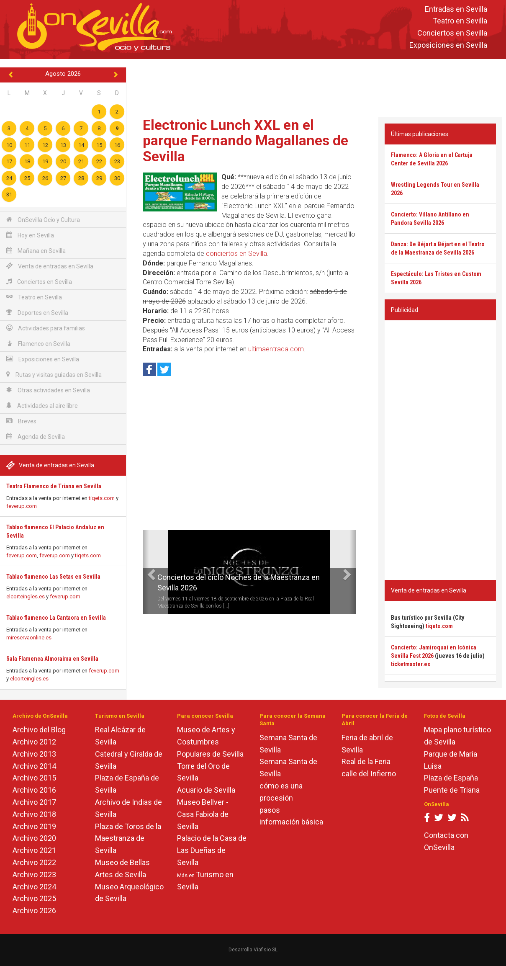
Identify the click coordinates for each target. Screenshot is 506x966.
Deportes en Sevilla (37, 312)
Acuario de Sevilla (206, 790)
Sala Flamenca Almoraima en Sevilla (52, 658)
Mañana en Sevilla (36, 250)
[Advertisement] (316, 86)
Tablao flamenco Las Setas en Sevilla (53, 576)
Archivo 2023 (34, 874)
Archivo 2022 (34, 862)
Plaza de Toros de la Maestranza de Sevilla (128, 838)
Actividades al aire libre (42, 405)
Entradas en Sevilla (456, 9)
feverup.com (21, 506)
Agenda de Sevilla (35, 436)
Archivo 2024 (34, 886)
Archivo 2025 (34, 898)
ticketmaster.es (410, 664)
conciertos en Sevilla (236, 254)
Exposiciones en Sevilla (448, 45)
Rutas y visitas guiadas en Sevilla (54, 374)
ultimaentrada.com (276, 349)
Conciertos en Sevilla (452, 33)
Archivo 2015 (34, 777)
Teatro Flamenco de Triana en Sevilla (53, 486)
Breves (21, 421)
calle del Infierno (369, 773)
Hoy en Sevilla (30, 235)
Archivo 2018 (34, 814)
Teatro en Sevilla (460, 21)
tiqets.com (102, 498)
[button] (146, 572)
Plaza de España (451, 777)
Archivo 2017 (34, 802)
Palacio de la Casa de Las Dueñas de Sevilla (212, 850)
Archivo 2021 (34, 850)
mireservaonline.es (28, 637)
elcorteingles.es (25, 596)
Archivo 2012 (34, 741)
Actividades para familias (45, 328)
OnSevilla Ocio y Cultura (43, 219)
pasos (269, 810)
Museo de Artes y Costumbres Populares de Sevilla (210, 741)
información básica (291, 821)
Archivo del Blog (39, 729)
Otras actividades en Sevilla (48, 390)
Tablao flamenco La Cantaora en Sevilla (56, 617)
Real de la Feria (366, 761)
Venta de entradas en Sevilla (49, 266)
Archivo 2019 (34, 826)
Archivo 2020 (34, 838)
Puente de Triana (452, 790)
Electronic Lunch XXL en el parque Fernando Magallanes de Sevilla (245, 140)
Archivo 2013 (34, 754)
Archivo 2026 (34, 910)
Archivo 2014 (34, 766)
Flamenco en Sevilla (38, 343)
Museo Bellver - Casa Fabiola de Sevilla (203, 814)
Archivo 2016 (34, 790)
